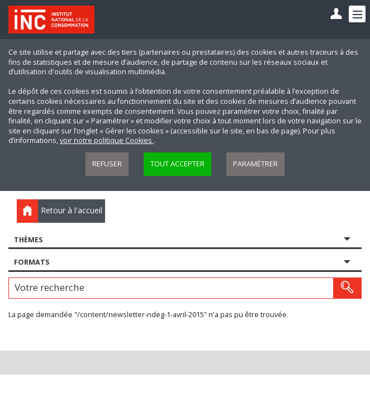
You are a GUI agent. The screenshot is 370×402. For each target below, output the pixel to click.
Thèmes (28, 240)
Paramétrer (255, 164)
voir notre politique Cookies (107, 140)
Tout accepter (177, 164)
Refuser (107, 164)
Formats (31, 262)
